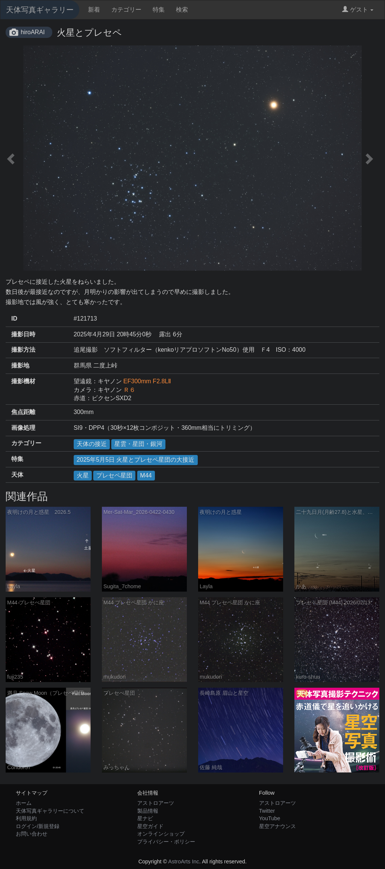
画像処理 (23, 428)
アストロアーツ (155, 803)
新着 (94, 9)
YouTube (269, 818)
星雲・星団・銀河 (138, 444)
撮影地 (20, 365)
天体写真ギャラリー (40, 10)
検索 (182, 9)
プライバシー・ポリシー (166, 842)
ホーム (24, 803)
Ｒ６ (129, 390)
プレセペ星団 (114, 475)
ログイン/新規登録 (37, 826)
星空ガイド (150, 826)
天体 (17, 474)
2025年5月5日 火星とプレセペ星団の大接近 (136, 459)
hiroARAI (33, 32)
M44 (146, 475)
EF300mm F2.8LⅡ (147, 381)
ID (14, 318)
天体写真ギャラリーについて (50, 811)
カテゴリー (126, 9)
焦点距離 (23, 412)
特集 (159, 9)
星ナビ (145, 818)
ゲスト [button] (357, 9)
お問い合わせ (31, 834)
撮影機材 (23, 381)
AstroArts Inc (183, 861)
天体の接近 (92, 444)
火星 (83, 475)
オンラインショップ (161, 834)
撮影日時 (23, 334)
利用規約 (26, 818)
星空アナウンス (277, 826)
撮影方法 (23, 349)
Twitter (267, 811)
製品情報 (147, 811)
